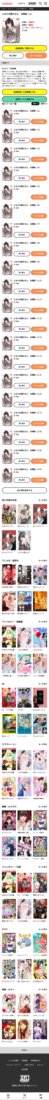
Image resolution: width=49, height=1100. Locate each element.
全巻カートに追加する (24, 99)
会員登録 (32, 3)
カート (25, 1098)
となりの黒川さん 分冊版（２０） (28, 469)
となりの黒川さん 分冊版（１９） (28, 450)
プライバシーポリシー (13, 1065)
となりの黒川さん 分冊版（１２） (28, 318)
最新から (44, 104)
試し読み (13, 55)
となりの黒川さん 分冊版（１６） (28, 394)
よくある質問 (13, 1061)
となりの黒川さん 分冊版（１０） (28, 280)
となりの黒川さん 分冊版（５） (27, 186)
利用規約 (24, 1061)
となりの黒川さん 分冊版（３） (27, 148)
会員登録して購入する (24, 48)
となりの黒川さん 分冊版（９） (27, 262)
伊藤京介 (32, 22)
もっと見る (43, 500)
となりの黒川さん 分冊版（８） (27, 243)
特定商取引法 (35, 1061)
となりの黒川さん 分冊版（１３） (28, 337)
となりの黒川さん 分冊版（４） (27, 167)
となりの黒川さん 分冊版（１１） (28, 299)
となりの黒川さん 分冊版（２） (27, 130)
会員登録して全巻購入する (25, 92)
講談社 (31, 25)
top (3, 9)
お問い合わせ (29, 1065)
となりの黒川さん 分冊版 (24, 9)
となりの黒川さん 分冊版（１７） (28, 413)
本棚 (41, 1098)
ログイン (22, 3)
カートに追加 (36, 55)
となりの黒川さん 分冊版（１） (27, 111)
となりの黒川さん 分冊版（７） (27, 224)
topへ (24, 1050)
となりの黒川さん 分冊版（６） (27, 205)
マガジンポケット (36, 28)
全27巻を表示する (24, 490)
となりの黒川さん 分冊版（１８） (28, 431)
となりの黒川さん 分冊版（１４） (28, 356)
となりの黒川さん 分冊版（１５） (28, 375)
